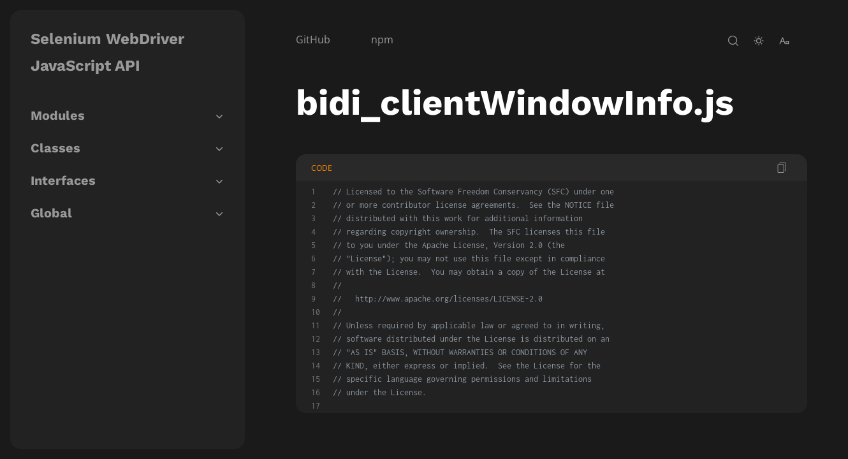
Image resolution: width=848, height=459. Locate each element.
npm (382, 40)
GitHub (313, 40)
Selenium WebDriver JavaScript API (107, 52)
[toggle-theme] (759, 41)
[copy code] (781, 167)
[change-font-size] (784, 41)
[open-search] (733, 41)
